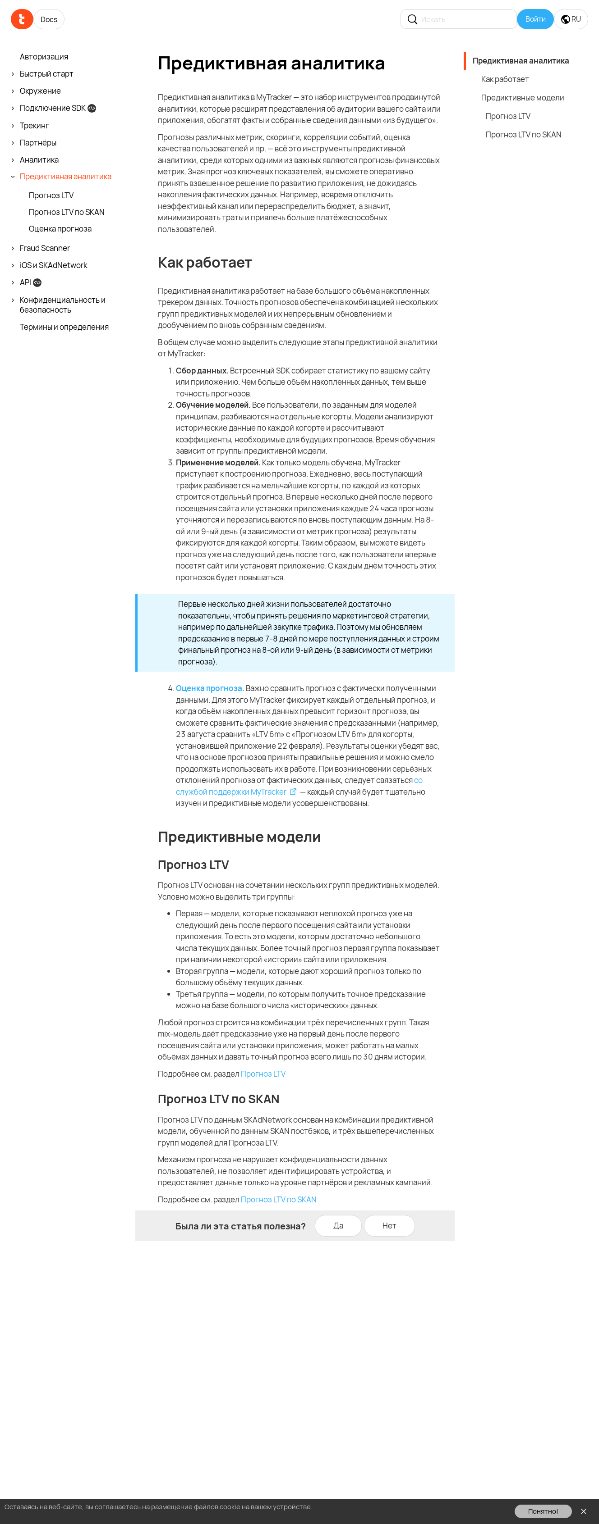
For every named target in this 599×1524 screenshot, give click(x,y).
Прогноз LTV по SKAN (279, 1199)
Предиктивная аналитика (521, 60)
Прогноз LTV (263, 1074)
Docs (49, 19)
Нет (389, 1225)
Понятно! (543, 1511)
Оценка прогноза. (210, 688)
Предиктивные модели (522, 97)
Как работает (505, 79)
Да (338, 1225)
